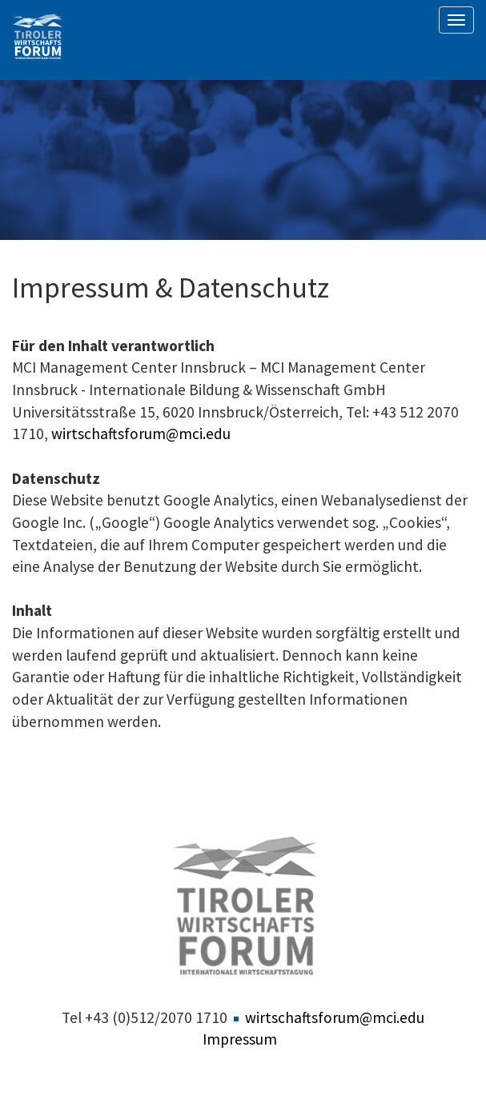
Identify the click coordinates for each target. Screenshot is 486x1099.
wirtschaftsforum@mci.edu (141, 433)
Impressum (240, 1039)
